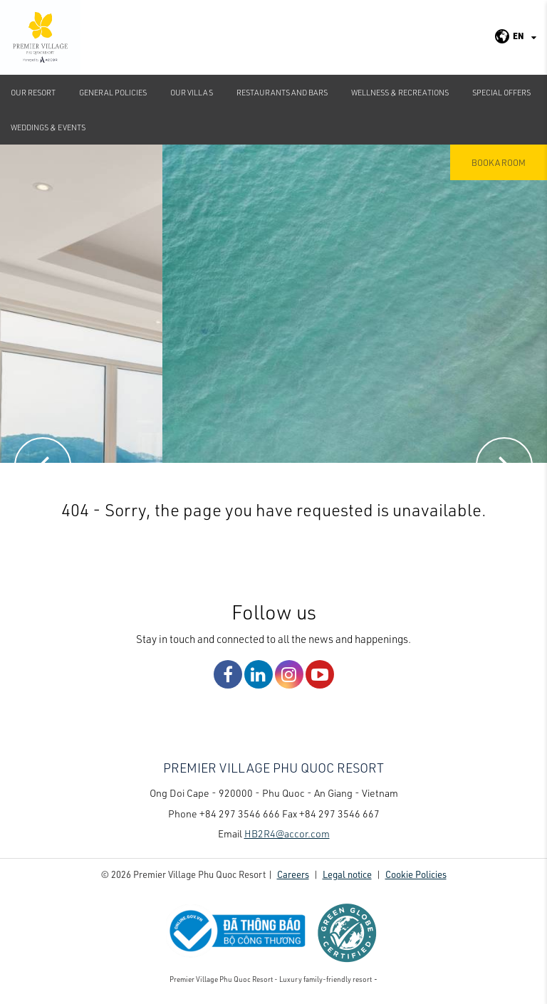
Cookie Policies (416, 874)
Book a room (499, 162)
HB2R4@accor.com (287, 833)
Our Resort (33, 92)
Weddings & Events (48, 127)
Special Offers (501, 92)
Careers (293, 874)
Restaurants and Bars (282, 92)
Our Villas (191, 92)
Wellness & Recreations (400, 92)
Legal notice (347, 874)
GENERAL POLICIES (113, 92)
